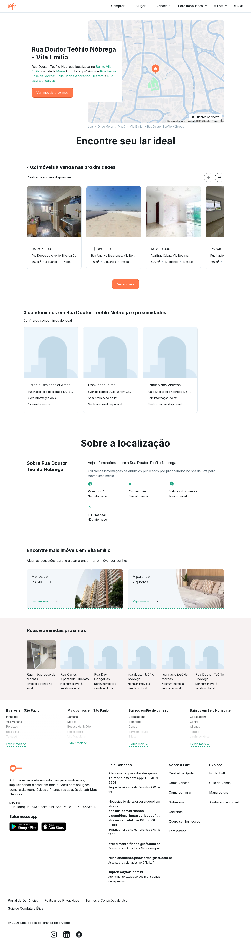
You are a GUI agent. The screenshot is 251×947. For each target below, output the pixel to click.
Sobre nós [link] (177, 802)
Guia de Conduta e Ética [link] (25, 908)
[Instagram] (54, 935)
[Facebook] (79, 935)
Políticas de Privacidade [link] (61, 900)
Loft (90, 126)
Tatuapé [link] (11, 736)
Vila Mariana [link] (14, 721)
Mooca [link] (71, 721)
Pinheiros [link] (12, 716)
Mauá (121, 126)
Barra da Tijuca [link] (138, 731)
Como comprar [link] (180, 792)
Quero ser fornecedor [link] (185, 821)
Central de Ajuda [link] (181, 773)
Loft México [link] (177, 831)
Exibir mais (16, 744)
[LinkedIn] (66, 935)
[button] (156, 71)
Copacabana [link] (137, 716)
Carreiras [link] (176, 812)
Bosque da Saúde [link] (79, 726)
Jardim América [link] (200, 736)
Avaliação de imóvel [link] (224, 802)
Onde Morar (105, 126)
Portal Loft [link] (217, 773)
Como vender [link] (179, 783)
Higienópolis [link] (75, 731)
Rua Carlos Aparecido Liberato (81, 76)
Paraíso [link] (194, 731)
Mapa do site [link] (218, 792)
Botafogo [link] (135, 721)
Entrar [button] (238, 6)
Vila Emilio (136, 126)
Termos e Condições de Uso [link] (106, 900)
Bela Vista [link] (12, 731)
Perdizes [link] (12, 726)
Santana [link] (72, 716)
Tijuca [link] (132, 736)
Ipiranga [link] (195, 726)
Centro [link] (133, 726)
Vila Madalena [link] (76, 736)
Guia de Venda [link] (220, 783)
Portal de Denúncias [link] (23, 900)
